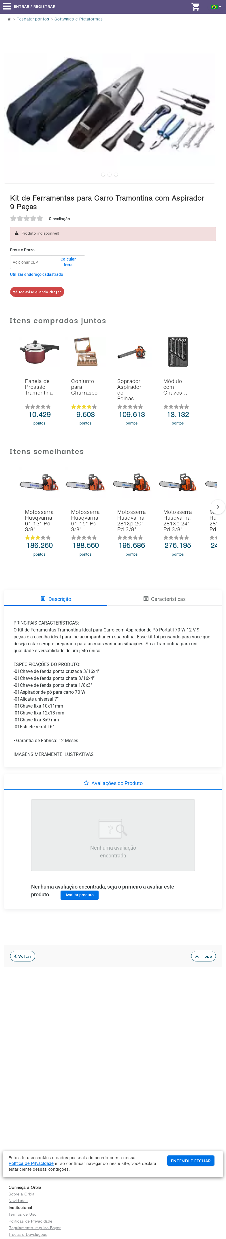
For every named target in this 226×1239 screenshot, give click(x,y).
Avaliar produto (79, 895)
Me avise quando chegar (37, 292)
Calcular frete (68, 262)
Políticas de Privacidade (30, 1222)
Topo (203, 956)
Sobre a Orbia (21, 1195)
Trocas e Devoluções (28, 1235)
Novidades (18, 1201)
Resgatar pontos (33, 20)
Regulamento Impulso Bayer (35, 1228)
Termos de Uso (22, 1215)
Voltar (22, 956)
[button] (216, 6)
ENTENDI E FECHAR (191, 1160)
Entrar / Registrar (35, 6)
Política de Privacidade (31, 1164)
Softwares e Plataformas (78, 20)
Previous (12, 90)
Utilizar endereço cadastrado (36, 274)
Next (207, 90)
